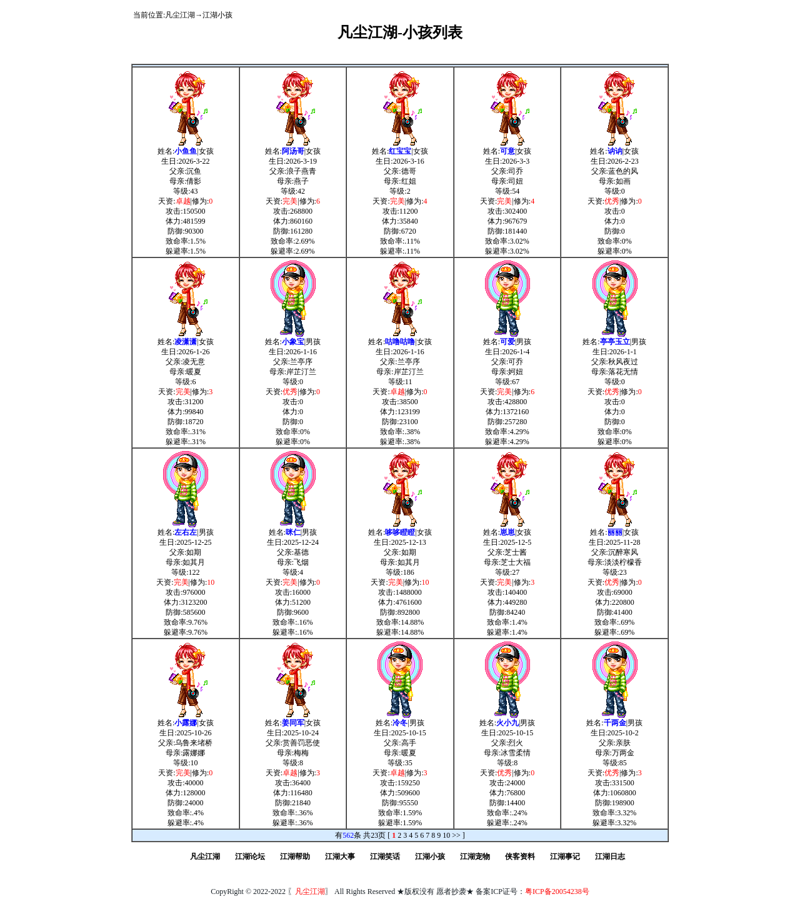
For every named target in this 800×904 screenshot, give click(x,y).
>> (456, 835)
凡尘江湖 (180, 15)
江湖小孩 (217, 15)
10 (446, 835)
